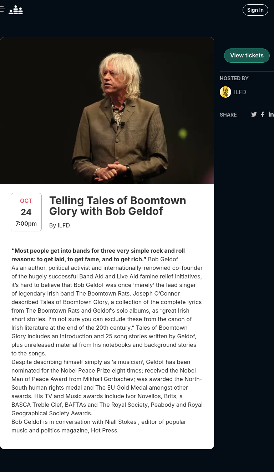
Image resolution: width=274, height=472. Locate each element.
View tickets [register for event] (247, 55)
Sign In (255, 10)
